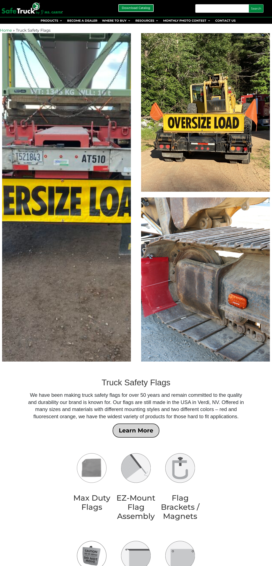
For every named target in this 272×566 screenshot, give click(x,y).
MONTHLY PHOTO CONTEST (184, 21)
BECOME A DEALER (82, 21)
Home (6, 30)
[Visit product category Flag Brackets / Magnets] (180, 486)
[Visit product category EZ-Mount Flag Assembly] (136, 486)
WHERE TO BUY (114, 21)
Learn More (136, 430)
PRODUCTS (49, 21)
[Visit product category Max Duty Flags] (91, 482)
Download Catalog (136, 8)
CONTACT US (225, 21)
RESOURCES (144, 21)
